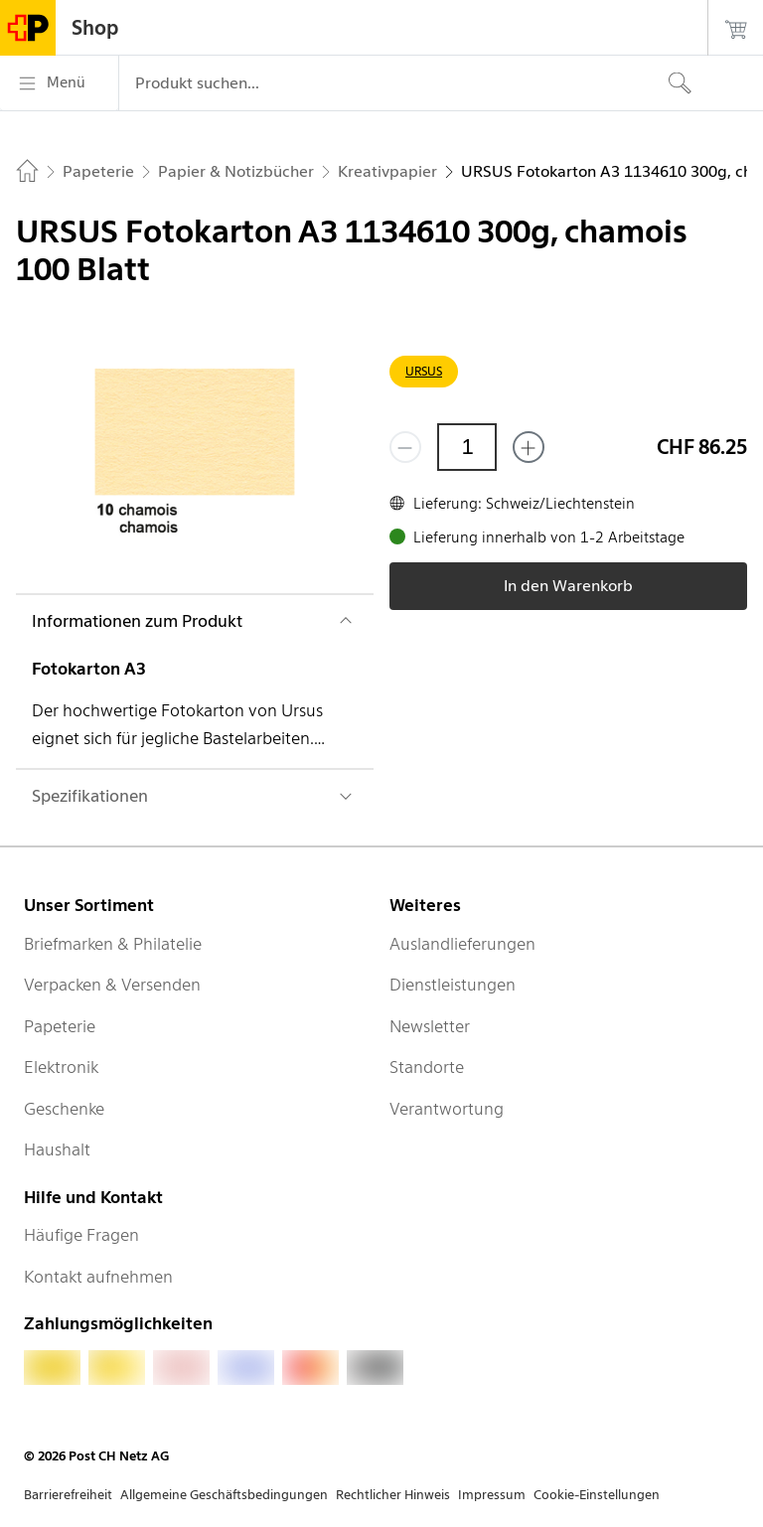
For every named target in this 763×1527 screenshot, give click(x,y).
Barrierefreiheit (68, 1494)
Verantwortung (446, 1109)
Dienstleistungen (452, 984)
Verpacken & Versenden (112, 984)
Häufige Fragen (81, 1235)
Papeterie (59, 1026)
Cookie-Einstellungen (597, 1494)
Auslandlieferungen (462, 944)
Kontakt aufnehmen (98, 1277)
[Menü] (59, 83)
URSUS (423, 371)
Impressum (492, 1494)
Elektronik (61, 1067)
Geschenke (64, 1109)
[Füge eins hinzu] (528, 447)
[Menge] (467, 447)
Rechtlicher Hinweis (393, 1494)
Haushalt (57, 1149)
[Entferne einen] (405, 447)
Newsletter (429, 1026)
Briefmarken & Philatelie (113, 944)
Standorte (426, 1067)
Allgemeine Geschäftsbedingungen (224, 1494)
